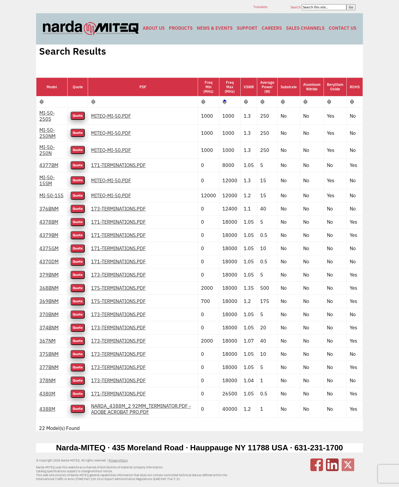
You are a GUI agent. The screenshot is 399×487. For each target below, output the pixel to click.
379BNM (49, 275)
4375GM (49, 248)
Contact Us (342, 28)
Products (181, 28)
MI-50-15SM (47, 180)
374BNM (49, 328)
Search (296, 7)
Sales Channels (305, 28)
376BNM (49, 209)
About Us (154, 28)
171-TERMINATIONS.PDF (118, 165)
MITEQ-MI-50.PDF (111, 116)
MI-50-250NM (47, 133)
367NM (47, 341)
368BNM (49, 288)
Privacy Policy (118, 460)
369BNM (49, 301)
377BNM (49, 367)
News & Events (215, 28)
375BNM (49, 354)
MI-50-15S (51, 195)
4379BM (48, 235)
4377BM (48, 165)
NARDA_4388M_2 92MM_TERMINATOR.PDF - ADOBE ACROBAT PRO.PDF (141, 409)
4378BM (48, 222)
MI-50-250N (47, 150)
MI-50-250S (47, 116)
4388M (47, 409)
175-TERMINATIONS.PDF (118, 288)
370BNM (49, 314)
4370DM (49, 262)
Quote (78, 116)
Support (247, 28)
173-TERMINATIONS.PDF (118, 209)
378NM (47, 380)
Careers (272, 28)
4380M (47, 394)
